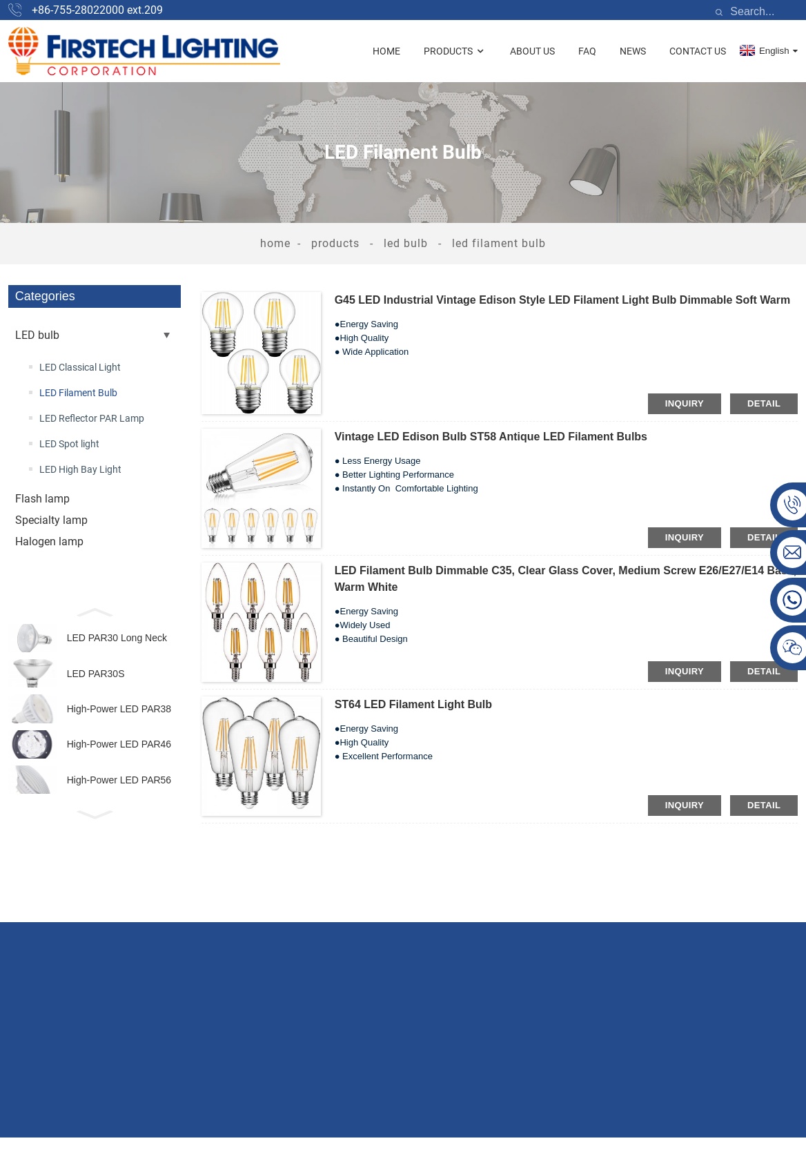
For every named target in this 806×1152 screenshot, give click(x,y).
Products (455, 51)
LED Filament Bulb (499, 243)
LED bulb (406, 243)
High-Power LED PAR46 (119, 764)
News (633, 51)
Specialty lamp (51, 520)
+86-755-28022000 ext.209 (97, 10)
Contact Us (697, 51)
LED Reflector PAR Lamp (91, 418)
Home (386, 51)
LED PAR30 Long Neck (117, 640)
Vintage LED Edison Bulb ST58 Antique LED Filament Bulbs (491, 436)
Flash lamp (42, 498)
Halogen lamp (49, 541)
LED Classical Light (80, 367)
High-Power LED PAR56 (119, 805)
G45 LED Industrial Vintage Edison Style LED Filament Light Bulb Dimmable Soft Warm (563, 300)
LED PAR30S (96, 681)
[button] (94, 611)
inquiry (684, 403)
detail (763, 403)
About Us (532, 51)
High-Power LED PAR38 (119, 723)
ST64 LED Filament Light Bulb (413, 704)
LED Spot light (69, 443)
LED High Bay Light (80, 469)
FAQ (587, 51)
